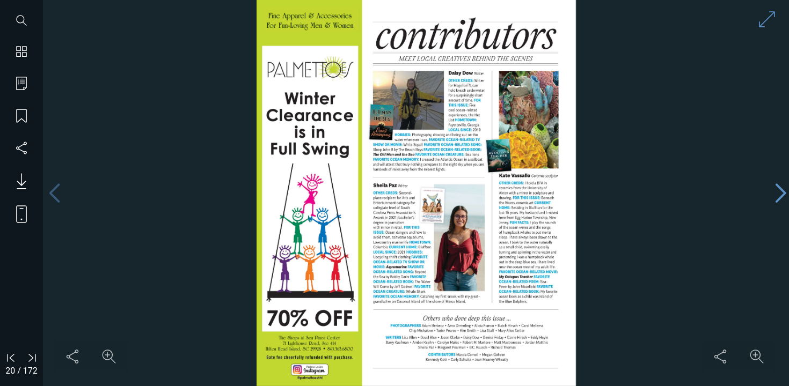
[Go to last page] (32, 358)
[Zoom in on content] (109, 356)
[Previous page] (54, 193)
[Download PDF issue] (17, 181)
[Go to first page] (10, 358)
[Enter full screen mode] (767, 19)
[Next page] (780, 193)
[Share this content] (72, 356)
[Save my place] (21, 117)
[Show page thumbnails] (21, 52)
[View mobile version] (17, 213)
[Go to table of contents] (21, 85)
